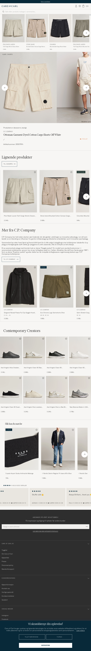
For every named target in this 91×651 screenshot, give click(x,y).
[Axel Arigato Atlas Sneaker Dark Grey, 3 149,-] (11, 355)
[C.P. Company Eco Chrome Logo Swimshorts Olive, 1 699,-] (56, 292)
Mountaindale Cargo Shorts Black (58, 46)
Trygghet (4, 550)
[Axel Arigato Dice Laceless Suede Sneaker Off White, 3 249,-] (34, 394)
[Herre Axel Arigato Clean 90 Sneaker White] (80, 350)
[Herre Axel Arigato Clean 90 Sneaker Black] (57, 350)
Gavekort (5, 600)
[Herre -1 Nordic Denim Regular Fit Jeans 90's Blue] (58, 449)
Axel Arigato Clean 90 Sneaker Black (54, 368)
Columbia (53, 44)
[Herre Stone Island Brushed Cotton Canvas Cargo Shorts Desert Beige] (37, 28)
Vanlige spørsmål (7, 592)
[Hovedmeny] (87, 6)
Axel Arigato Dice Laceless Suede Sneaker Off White (33, 407)
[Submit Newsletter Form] (86, 526)
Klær (4, 54)
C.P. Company (8, 131)
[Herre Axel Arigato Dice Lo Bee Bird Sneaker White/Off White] (57, 390)
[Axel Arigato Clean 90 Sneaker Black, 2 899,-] (57, 355)
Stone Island (30, 44)
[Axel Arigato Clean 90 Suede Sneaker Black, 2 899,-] (11, 394)
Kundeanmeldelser (8, 596)
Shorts (10, 54)
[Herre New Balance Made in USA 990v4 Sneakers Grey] (80, 390)
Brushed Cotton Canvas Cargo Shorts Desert (35, 46)
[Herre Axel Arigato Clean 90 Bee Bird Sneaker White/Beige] (34, 350)
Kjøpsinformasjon (8, 585)
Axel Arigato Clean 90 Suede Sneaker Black (10, 407)
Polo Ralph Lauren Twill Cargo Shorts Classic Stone (19, 216)
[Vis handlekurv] (83, 6)
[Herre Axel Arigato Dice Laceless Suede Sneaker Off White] (34, 390)
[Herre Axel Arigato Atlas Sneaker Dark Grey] (11, 350)
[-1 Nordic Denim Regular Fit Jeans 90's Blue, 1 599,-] (58, 453)
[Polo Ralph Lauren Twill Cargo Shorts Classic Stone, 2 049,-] (13, 32)
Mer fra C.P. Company (19, 230)
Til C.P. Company (11, 259)
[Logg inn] (76, 6)
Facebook (5, 619)
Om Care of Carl (7, 554)
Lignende (17, 157)
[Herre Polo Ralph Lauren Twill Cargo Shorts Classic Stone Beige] (13, 28)
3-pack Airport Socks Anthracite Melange (19, 473)
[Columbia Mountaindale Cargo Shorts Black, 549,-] (60, 32)
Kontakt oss (6, 588)
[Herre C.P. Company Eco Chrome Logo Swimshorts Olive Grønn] (56, 286)
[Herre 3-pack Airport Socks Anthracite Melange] (22, 449)
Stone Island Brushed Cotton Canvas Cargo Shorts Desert (55, 216)
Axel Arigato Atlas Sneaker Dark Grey (10, 368)
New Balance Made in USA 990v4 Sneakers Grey (79, 407)
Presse (4, 561)
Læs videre (80, 630)
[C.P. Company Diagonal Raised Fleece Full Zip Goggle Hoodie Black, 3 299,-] (20, 292)
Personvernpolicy (7, 565)
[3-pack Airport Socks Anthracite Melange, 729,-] (21, 453)
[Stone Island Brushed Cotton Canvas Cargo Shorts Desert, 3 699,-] (37, 32)
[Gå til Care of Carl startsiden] (10, 6)
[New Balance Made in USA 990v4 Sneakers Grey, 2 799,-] (80, 394)
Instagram (5, 615)
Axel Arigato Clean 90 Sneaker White (77, 368)
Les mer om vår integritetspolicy (45, 531)
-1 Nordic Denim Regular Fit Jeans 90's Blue (56, 473)
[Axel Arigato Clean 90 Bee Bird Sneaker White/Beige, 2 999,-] (34, 355)
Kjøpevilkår (5, 558)
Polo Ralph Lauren (9, 44)
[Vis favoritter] (80, 6)
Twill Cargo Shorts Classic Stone (11, 46)
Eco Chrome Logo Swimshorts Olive (52, 313)
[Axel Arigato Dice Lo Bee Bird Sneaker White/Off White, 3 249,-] (57, 394)
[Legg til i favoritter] (34, 172)
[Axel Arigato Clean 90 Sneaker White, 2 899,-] (80, 355)
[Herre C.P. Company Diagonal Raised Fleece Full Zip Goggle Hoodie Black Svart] (20, 286)
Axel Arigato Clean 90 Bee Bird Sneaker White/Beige (33, 368)
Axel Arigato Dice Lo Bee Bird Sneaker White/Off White (57, 407)
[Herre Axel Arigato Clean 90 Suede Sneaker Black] (11, 390)
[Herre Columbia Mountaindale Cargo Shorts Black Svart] (60, 28)
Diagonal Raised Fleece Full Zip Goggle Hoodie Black (20, 313)
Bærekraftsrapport (8, 569)
